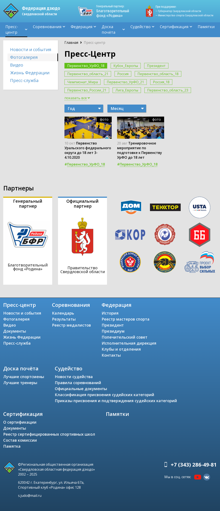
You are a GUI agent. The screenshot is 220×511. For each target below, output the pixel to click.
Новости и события (30, 49)
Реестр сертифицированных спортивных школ (49, 434)
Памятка (12, 446)
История (110, 313)
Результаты (64, 319)
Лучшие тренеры (20, 382)
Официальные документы (81, 388)
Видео (16, 65)
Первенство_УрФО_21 (125, 82)
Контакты (111, 355)
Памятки (206, 26)
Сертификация (174, 26)
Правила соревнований (78, 382)
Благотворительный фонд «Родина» (112, 11)
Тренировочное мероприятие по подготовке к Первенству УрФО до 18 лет (139, 150)
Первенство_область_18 (158, 73)
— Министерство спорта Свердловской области (184, 15)
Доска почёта (108, 29)
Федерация (81, 26)
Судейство (140, 26)
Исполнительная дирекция (129, 343)
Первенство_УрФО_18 (85, 65)
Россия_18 (161, 82)
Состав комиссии (20, 440)
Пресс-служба (24, 80)
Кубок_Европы (125, 65)
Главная (71, 42)
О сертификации (20, 422)
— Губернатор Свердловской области (178, 11)
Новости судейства (74, 376)
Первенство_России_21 (86, 90)
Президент (156, 65)
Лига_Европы (126, 90)
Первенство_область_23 (167, 90)
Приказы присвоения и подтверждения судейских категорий (116, 400)
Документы (14, 331)
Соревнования (47, 26)
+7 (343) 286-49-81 (194, 464)
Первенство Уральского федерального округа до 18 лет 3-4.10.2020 (87, 150)
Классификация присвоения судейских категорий (104, 394)
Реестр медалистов (71, 325)
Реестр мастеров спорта (126, 319)
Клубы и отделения (121, 349)
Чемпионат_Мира (82, 82)
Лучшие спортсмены (23, 376)
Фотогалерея (24, 57)
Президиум (113, 331)
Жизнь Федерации (29, 73)
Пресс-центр (11, 29)
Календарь (63, 313)
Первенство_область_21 (87, 73)
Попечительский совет (124, 337)
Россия (122, 73)
